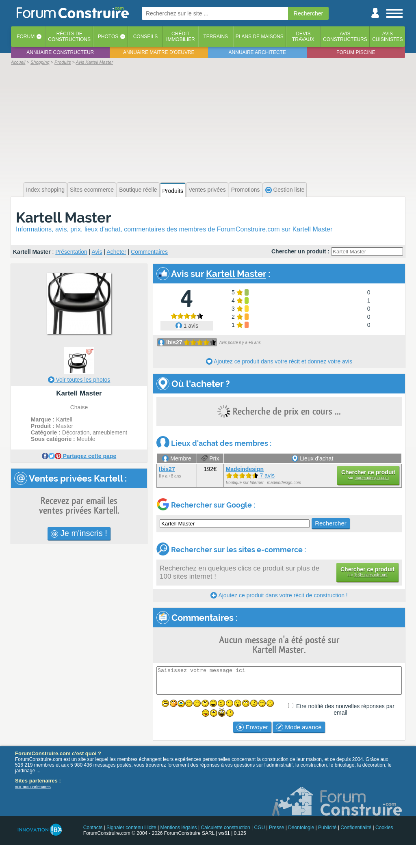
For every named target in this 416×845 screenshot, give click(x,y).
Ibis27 (174, 342)
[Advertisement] (208, 122)
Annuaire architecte (257, 52)
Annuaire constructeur (60, 52)
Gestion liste (285, 189)
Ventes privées (207, 189)
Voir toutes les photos (79, 379)
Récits (69, 36)
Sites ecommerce (92, 189)
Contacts (92, 827)
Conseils (145, 36)
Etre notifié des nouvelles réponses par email (345, 709)
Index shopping (45, 189)
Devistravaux (303, 36)
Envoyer (252, 727)
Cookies (384, 827)
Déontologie (301, 827)
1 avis (187, 325)
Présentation (71, 252)
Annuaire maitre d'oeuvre (159, 52)
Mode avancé (298, 727)
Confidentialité (355, 827)
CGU (259, 827)
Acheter (116, 252)
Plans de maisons (260, 36)
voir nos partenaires (33, 786)
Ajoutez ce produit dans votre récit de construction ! (278, 595)
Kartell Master (63, 217)
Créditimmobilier (180, 36)
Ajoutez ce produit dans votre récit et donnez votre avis (279, 361)
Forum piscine (355, 52)
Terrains (215, 36)
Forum (26, 36)
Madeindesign (245, 469)
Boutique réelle (138, 189)
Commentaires (149, 252)
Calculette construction (225, 827)
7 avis (250, 475)
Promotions (245, 189)
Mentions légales (178, 827)
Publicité (327, 827)
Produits (172, 191)
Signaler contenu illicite (131, 827)
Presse (276, 827)
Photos (108, 36)
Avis (97, 252)
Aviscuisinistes (387, 36)
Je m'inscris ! (79, 533)
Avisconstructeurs (345, 36)
